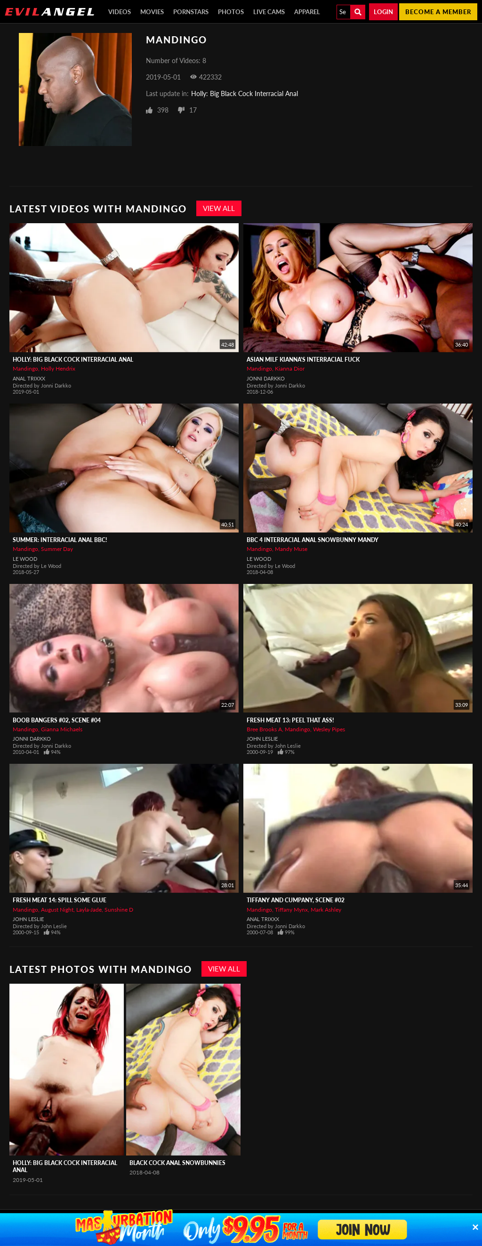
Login (383, 12)
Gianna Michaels (61, 729)
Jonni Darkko (266, 378)
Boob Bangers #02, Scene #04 (57, 720)
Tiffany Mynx (291, 909)
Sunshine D (118, 909)
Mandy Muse (291, 548)
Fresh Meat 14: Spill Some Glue (59, 900)
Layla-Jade (89, 909)
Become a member (438, 12)
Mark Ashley (326, 909)
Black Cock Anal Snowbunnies (177, 1162)
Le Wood (25, 559)
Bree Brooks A (264, 729)
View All (219, 208)
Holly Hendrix (58, 368)
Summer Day (57, 548)
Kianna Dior (290, 368)
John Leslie (262, 739)
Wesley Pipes (329, 729)
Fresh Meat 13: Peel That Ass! (290, 720)
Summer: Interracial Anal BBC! (60, 539)
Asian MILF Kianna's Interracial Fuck (303, 359)
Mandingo (25, 368)
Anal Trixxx (29, 378)
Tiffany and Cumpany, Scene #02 (296, 900)
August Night (57, 909)
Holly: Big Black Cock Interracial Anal (244, 93)
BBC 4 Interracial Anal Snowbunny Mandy (312, 539)
